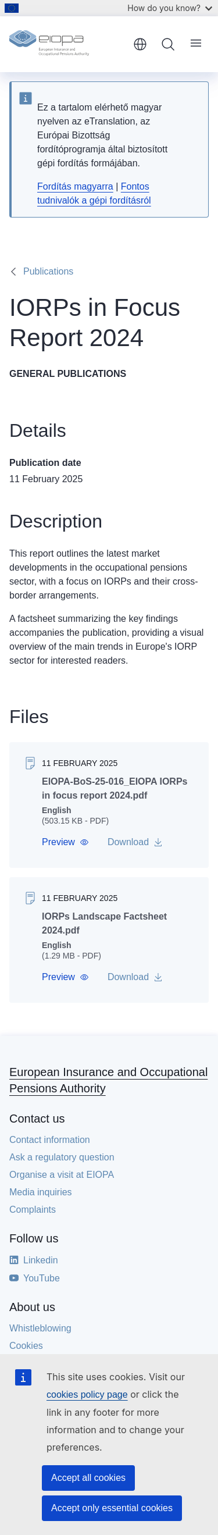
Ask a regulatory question (62, 1157)
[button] (65, 842)
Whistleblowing (40, 1328)
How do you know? (169, 8)
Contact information (49, 1140)
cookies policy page (87, 1394)
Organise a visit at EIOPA (61, 1175)
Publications (48, 271)
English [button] (140, 44)
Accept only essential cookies (112, 1508)
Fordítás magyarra (75, 186)
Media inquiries (40, 1192)
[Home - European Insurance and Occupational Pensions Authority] (67, 44)
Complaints (32, 1210)
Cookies (26, 1346)
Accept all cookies (88, 1478)
